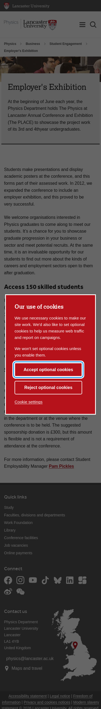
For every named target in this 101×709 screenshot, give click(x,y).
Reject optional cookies (48, 387)
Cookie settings (29, 402)
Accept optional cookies (48, 369)
